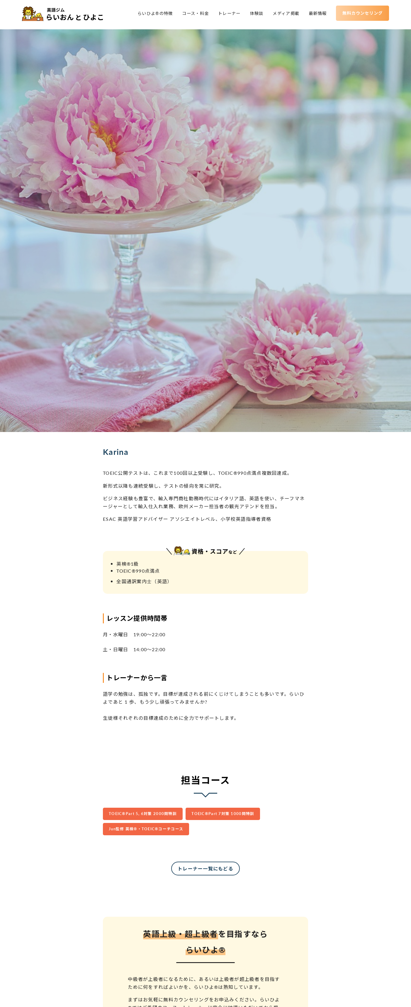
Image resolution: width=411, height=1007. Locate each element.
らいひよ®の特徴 (153, 14)
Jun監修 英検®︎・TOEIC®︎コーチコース (146, 828)
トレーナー (227, 14)
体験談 (255, 14)
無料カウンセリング (361, 14)
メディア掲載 (284, 14)
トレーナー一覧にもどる (205, 868)
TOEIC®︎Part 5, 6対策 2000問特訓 (143, 813)
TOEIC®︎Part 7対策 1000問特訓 (222, 813)
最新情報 (316, 14)
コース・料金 (194, 14)
